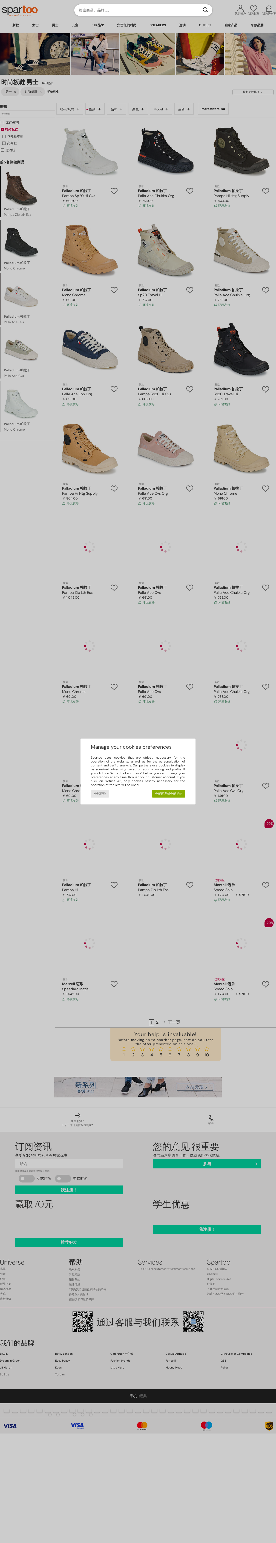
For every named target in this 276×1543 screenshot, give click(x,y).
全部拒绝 (100, 793)
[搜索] (205, 10)
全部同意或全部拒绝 (168, 793)
